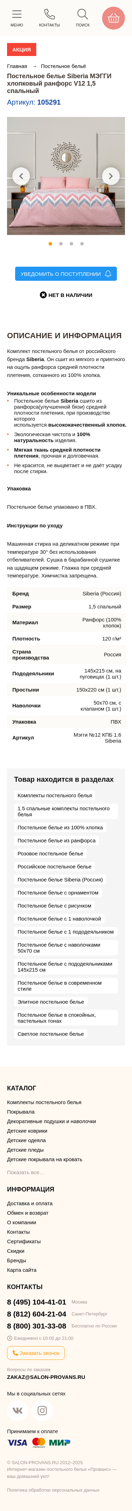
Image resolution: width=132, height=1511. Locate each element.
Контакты (18, 1232)
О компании (21, 1222)
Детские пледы (25, 1150)
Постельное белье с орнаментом (58, 893)
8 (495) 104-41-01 (36, 1302)
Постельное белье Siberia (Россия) (60, 880)
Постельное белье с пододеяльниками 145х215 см (65, 967)
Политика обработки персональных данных (53, 1490)
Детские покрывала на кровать (44, 1159)
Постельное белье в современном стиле (60, 986)
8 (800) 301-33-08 (36, 1326)
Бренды (16, 1260)
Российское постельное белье (55, 866)
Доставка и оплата (29, 1203)
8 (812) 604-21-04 (36, 1314)
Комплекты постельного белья (55, 795)
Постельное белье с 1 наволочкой (59, 919)
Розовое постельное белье (50, 853)
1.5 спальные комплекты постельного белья (63, 811)
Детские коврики (27, 1131)
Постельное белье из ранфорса (56, 840)
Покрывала (20, 1112)
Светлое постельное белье (51, 1034)
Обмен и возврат (28, 1213)
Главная (18, 66)
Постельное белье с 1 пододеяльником (66, 932)
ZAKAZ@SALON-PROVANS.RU (46, 1377)
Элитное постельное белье (51, 1002)
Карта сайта (22, 1270)
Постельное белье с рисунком (54, 906)
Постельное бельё (63, 66)
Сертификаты (24, 1241)
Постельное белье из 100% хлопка (60, 827)
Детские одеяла (26, 1140)
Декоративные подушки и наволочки (51, 1121)
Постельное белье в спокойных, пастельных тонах (57, 1018)
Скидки (15, 1251)
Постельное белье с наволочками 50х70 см (59, 948)
